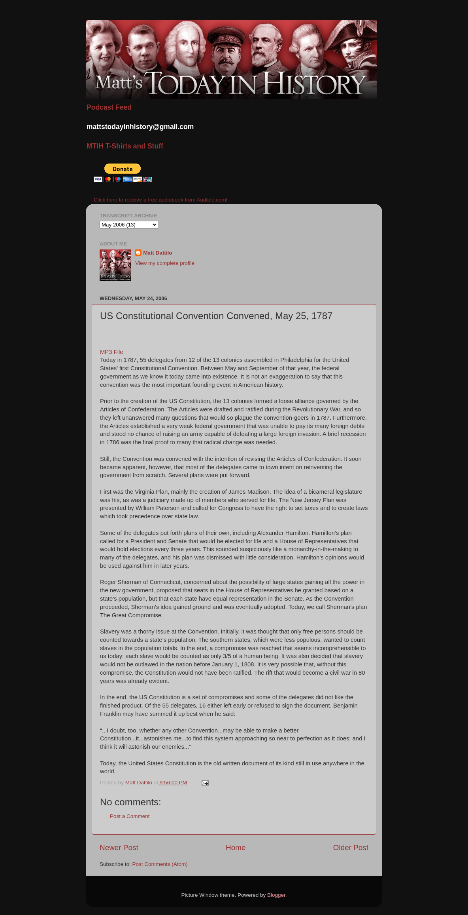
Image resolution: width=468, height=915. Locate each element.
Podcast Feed (109, 107)
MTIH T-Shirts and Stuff (125, 146)
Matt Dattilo (157, 253)
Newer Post (119, 847)
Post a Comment (130, 816)
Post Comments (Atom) (160, 864)
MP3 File (111, 352)
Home (235, 847)
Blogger (276, 895)
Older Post (350, 847)
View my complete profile (164, 263)
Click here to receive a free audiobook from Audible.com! (160, 200)
